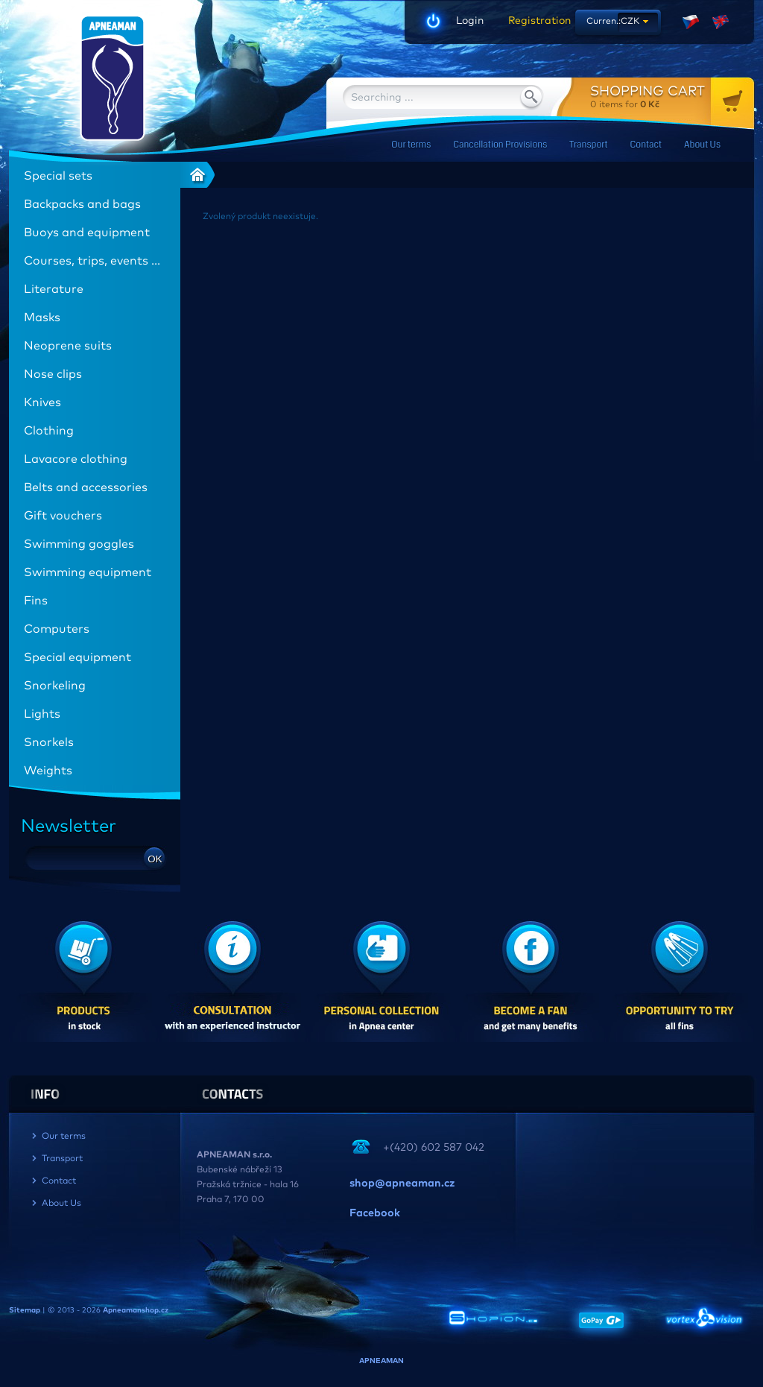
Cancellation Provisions (500, 145)
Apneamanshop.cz (135, 1310)
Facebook (374, 1213)
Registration (534, 21)
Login (470, 21)
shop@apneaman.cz (402, 1183)
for (672, 96)
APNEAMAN (381, 1361)
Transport (588, 145)
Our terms (411, 145)
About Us (702, 145)
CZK (630, 21)
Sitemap (24, 1310)
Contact (646, 145)
